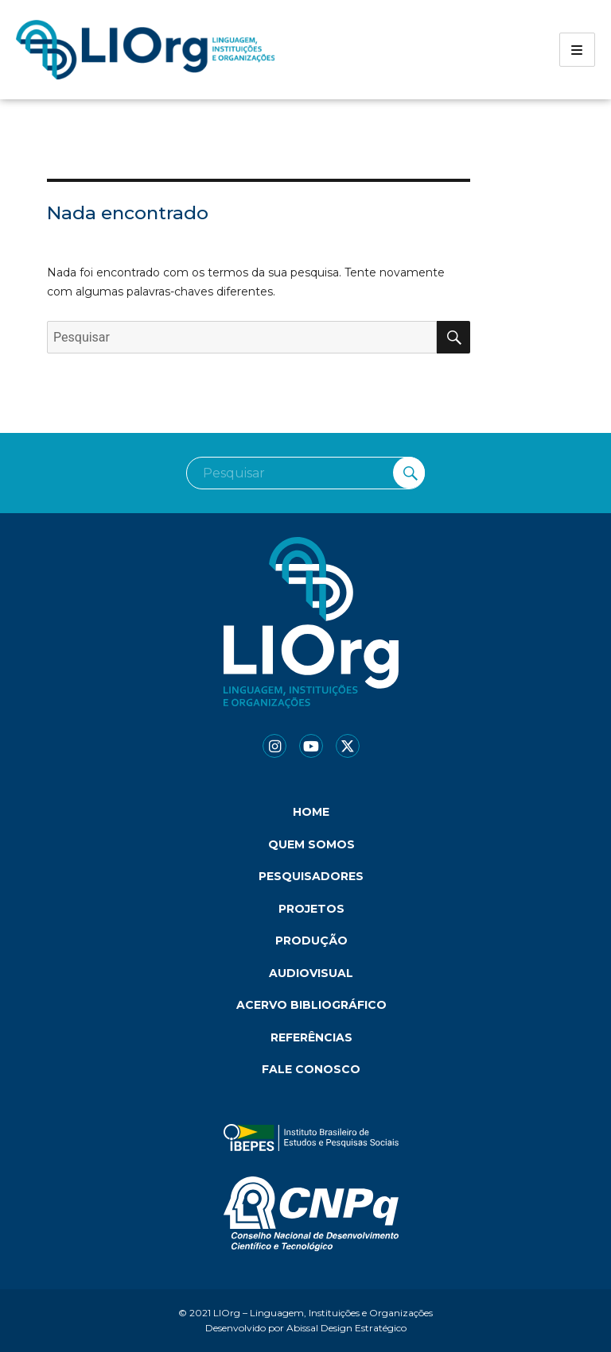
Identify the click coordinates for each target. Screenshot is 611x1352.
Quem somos (311, 844)
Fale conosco (311, 1069)
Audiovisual (311, 973)
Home (311, 812)
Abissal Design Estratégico (346, 1328)
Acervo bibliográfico (311, 1005)
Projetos (311, 909)
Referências (311, 1037)
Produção (311, 940)
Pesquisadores (311, 876)
